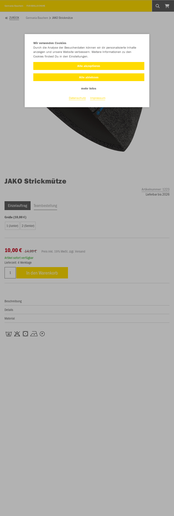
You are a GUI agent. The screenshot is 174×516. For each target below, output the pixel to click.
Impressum (97, 98)
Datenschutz (77, 98)
